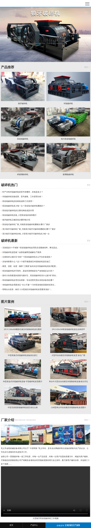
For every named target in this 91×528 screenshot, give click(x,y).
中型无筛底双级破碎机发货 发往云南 (23, 408)
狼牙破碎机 (14, 3)
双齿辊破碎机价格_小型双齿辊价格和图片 (19, 215)
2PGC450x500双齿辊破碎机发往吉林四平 (68, 329)
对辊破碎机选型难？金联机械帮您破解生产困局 (21, 252)
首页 (11, 525)
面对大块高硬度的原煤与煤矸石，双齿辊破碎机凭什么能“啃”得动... (29, 276)
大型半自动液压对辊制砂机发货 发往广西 (68, 355)
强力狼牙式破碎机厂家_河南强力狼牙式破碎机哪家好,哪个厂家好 (29, 229)
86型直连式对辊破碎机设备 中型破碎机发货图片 (22, 382)
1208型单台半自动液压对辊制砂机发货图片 (68, 408)
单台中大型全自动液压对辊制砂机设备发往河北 (68, 382)
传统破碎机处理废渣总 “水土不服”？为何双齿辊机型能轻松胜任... (29, 285)
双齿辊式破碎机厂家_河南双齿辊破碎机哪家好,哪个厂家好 (26, 224)
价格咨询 (68, 525)
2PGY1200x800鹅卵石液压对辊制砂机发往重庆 (23, 329)
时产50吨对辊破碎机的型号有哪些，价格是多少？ (22, 192)
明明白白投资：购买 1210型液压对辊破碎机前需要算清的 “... (27, 289)
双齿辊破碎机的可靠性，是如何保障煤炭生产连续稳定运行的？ (28, 271)
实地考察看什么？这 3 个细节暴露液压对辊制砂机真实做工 (26, 262)
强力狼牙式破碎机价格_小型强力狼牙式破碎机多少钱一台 (26, 234)
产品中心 (34, 525)
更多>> (87, 67)
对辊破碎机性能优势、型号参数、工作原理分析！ (22, 197)
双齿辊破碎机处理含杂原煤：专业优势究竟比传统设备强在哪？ (28, 280)
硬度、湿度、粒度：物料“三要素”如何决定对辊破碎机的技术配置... (29, 266)
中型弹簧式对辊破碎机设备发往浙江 (23, 355)
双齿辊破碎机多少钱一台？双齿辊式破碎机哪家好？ (23, 206)
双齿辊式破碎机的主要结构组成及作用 (18, 211)
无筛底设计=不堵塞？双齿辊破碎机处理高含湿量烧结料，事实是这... (30, 248)
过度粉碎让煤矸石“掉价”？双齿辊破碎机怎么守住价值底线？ (27, 257)
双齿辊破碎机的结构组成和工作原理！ (18, 201)
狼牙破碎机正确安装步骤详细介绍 (16, 220)
